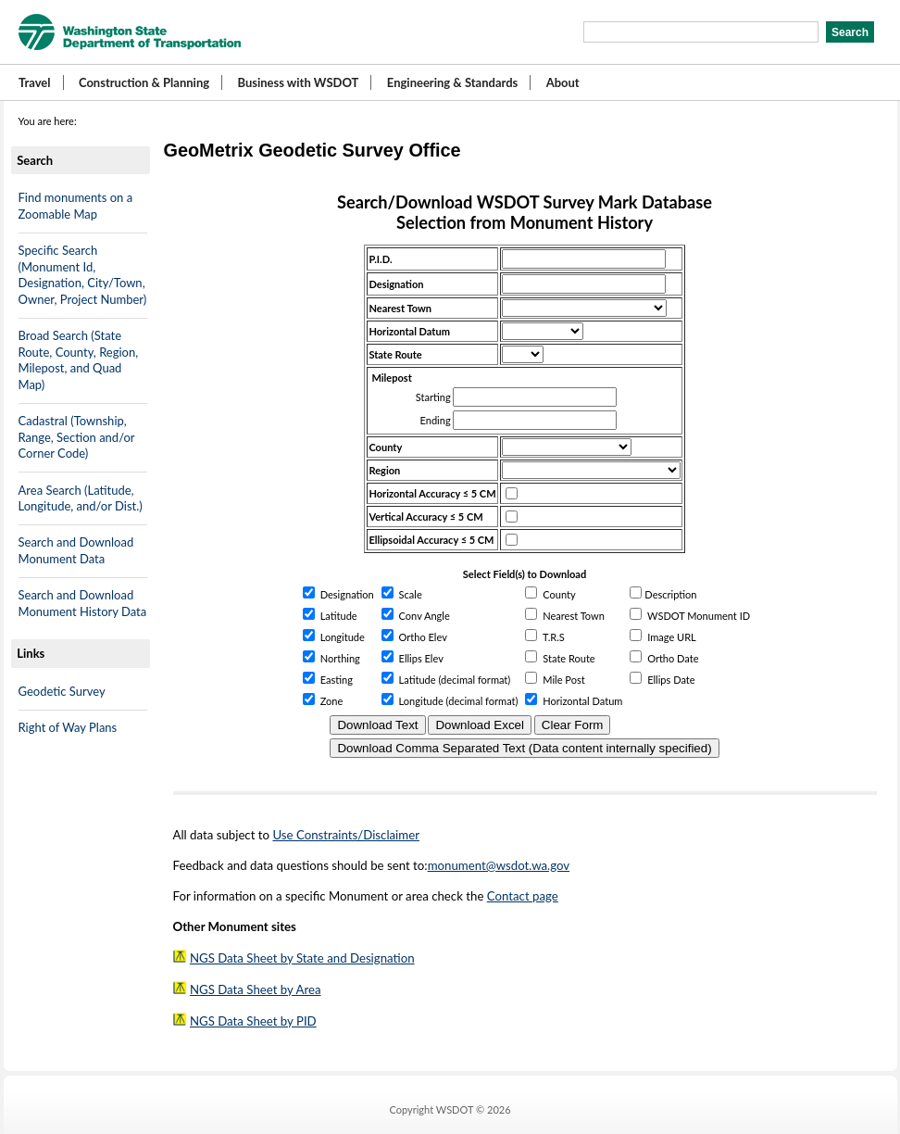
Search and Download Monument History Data (83, 603)
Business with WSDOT (297, 82)
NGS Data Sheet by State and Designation (302, 958)
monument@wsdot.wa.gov (499, 865)
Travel (35, 82)
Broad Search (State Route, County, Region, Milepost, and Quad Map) (79, 360)
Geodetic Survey (62, 691)
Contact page (522, 895)
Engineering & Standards (452, 82)
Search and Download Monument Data (76, 550)
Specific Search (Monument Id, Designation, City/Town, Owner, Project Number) (83, 275)
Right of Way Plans (68, 727)
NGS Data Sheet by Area (255, 989)
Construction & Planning (144, 82)
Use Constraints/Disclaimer (345, 834)
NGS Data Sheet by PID (253, 1021)
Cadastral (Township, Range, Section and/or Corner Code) (77, 436)
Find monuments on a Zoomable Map (76, 205)
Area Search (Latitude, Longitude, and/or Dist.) (81, 498)
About (563, 82)
